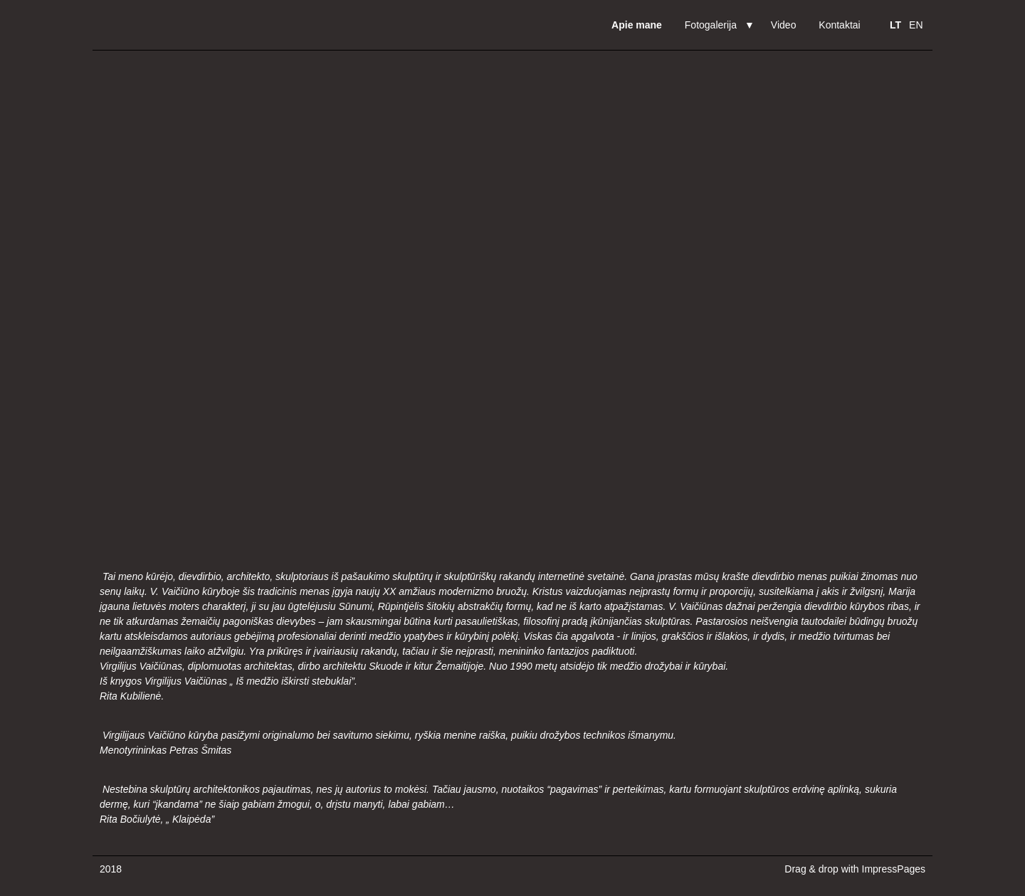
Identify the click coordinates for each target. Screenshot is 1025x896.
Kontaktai (839, 25)
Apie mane (636, 25)
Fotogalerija (711, 25)
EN (915, 25)
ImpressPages (893, 869)
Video (784, 25)
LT (895, 25)
